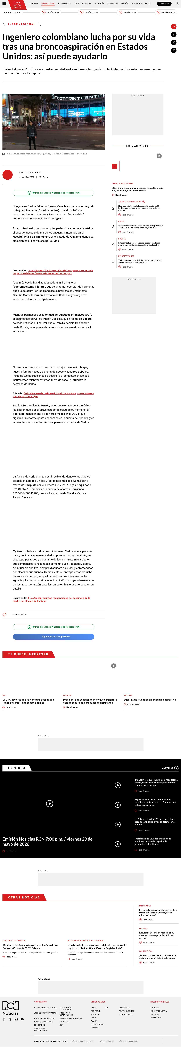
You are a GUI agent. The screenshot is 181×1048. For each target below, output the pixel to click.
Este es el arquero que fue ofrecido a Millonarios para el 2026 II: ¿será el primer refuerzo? (158, 913)
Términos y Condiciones (130, 1042)
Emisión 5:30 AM (50, 12)
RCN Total (95, 1012)
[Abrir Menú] (4, 4)
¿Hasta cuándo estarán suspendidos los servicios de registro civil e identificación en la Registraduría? (97, 947)
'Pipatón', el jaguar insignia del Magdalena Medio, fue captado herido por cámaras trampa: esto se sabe (156, 782)
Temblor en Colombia (122, 184)
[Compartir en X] (173, 42)
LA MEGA (94, 1028)
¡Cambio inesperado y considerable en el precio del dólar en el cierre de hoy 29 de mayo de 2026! (140, 227)
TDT (106, 1009)
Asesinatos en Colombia (129, 202)
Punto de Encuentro (141, 4)
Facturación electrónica (66, 1010)
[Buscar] (177, 4)
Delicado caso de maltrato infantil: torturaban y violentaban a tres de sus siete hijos (53, 395)
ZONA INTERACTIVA (158, 1012)
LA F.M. (94, 1018)
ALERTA (94, 1022)
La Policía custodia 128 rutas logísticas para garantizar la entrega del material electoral (155, 822)
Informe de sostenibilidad (66, 1015)
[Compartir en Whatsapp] (173, 50)
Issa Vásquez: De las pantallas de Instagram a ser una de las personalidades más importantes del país (52, 272)
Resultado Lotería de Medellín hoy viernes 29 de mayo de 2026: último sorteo (157, 936)
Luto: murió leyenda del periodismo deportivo (150, 699)
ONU (4, 695)
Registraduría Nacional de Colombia (85, 941)
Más (170, 768)
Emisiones (10, 12)
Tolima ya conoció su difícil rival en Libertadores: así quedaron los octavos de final (140, 262)
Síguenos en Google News (53, 637)
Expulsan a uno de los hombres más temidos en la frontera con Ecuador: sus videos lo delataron (155, 802)
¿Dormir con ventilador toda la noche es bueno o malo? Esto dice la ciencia (158, 957)
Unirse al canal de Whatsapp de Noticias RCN (53, 193)
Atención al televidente (45, 1014)
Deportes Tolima (126, 257)
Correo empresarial (44, 1023)
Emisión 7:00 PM (128, 12)
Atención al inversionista (40, 1030)
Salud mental (146, 951)
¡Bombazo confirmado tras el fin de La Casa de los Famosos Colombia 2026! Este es (30, 947)
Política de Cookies (107, 1042)
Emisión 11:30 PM (167, 12)
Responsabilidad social (45, 1009)
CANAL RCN (164, 4)
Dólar (121, 222)
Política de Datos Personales (82, 1042)
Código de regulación (44, 1019)
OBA (61, 1026)
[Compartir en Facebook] (173, 34)
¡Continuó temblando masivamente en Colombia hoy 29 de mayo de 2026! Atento (137, 189)
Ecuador (67, 695)
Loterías (143, 929)
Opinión (124, 4)
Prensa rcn (39, 1026)
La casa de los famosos (13, 941)
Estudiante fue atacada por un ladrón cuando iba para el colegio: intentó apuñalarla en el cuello (140, 245)
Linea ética (65, 1023)
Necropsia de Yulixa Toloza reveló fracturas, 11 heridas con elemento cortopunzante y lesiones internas (140, 208)
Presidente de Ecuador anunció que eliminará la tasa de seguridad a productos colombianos (90, 701)
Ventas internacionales (71, 1019)
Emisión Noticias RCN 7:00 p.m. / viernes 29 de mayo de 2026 (48, 841)
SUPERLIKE (154, 1015)
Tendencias (112, 4)
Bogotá (122, 239)
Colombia (33, 4)
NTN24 (94, 1009)
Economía (99, 4)
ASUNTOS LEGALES (126, 1012)
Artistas (128, 695)
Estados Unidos (19, 614)
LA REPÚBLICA (124, 1009)
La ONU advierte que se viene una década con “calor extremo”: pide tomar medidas (28, 701)
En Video (17, 768)
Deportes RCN (64, 4)
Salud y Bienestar (83, 4)
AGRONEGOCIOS (126, 1015)
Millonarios (145, 906)
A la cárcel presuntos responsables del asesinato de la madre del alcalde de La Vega (52, 599)
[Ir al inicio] (17, 5)
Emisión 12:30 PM (89, 12)
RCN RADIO (95, 1015)
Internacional (48, 4)
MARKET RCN (156, 1018)
